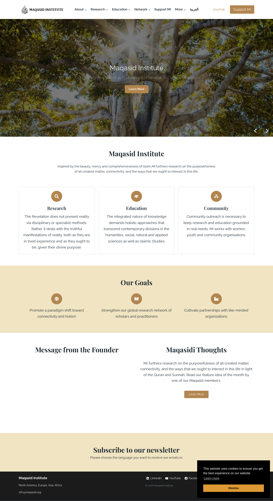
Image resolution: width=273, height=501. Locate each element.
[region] (136, 78)
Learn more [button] (211, 478)
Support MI (162, 9)
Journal (219, 9)
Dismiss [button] (233, 488)
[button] (267, 131)
